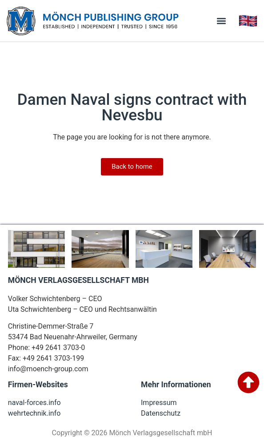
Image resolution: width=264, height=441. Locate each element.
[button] (221, 20)
